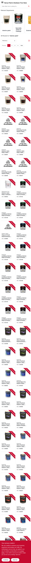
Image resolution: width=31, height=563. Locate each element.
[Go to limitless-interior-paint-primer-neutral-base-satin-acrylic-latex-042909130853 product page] (8, 252)
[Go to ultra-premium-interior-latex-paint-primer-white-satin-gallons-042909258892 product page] (23, 63)
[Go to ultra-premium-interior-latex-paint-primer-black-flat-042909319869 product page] (8, 504)
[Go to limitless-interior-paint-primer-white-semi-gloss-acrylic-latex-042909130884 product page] (23, 189)
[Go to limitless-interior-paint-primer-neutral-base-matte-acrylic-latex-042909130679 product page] (8, 315)
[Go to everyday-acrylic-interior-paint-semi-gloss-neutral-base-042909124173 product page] (23, 126)
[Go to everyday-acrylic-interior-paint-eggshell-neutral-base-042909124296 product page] (23, 168)
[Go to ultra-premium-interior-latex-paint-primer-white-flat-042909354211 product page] (23, 483)
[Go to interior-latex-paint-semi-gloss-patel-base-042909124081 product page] (8, 147)
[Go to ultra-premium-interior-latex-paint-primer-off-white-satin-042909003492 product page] (23, 399)
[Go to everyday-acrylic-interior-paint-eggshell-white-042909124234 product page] (8, 168)
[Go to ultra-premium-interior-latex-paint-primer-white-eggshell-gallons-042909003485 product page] (8, 84)
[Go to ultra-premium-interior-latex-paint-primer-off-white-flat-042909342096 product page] (23, 504)
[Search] (29, 6)
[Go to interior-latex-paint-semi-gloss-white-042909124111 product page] (8, 126)
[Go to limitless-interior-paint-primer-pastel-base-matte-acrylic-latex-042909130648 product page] (23, 315)
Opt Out (15, 559)
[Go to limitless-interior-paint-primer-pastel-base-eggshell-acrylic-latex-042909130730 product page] (23, 273)
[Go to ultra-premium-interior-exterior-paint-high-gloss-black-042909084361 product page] (8, 336)
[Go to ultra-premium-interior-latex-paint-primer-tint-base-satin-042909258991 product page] (8, 441)
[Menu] (2, 2)
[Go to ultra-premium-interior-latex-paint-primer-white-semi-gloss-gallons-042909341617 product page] (8, 63)
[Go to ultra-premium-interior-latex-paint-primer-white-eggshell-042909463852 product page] (23, 441)
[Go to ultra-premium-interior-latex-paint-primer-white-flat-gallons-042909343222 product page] (8, 105)
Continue (5, 559)
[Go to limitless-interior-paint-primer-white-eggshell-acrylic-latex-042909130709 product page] (8, 273)
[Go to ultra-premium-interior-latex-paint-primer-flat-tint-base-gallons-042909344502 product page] (23, 105)
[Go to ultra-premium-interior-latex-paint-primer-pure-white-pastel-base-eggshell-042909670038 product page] (23, 462)
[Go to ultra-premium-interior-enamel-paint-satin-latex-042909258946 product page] (23, 420)
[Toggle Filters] (29, 41)
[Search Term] (15, 6)
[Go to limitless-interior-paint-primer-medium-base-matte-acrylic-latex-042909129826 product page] (23, 294)
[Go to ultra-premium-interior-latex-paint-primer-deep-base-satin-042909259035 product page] (8, 420)
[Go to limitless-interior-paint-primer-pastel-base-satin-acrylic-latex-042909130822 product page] (23, 252)
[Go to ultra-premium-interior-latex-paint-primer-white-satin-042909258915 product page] (8, 399)
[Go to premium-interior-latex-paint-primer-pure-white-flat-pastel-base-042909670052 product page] (23, 525)
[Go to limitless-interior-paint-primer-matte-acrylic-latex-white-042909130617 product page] (8, 294)
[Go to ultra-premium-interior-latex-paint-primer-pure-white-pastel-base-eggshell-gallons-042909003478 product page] (23, 84)
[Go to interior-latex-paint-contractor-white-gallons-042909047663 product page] (8, 189)
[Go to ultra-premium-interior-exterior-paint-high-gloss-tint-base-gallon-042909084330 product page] (23, 336)
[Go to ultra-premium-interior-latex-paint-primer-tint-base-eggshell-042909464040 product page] (8, 483)
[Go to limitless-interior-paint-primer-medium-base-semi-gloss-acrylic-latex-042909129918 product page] (8, 210)
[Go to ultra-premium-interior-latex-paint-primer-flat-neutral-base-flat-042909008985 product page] (8, 525)
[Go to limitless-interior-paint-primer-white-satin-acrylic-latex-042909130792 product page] (23, 231)
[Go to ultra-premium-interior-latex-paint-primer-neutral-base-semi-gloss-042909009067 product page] (8, 378)
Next (22, 45)
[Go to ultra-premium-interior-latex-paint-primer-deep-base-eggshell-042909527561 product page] (8, 462)
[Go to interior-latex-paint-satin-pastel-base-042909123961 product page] (23, 147)
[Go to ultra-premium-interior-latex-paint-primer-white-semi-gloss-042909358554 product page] (8, 357)
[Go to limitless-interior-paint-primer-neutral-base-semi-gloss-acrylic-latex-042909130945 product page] (23, 210)
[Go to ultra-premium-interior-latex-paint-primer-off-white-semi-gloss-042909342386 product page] (23, 357)
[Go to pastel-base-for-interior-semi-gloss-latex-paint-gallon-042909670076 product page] (23, 378)
